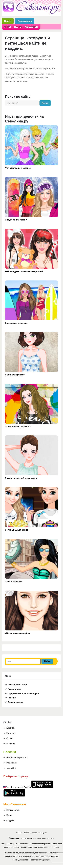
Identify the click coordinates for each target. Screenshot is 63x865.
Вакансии (11, 768)
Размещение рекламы (17, 757)
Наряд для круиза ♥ (15, 375)
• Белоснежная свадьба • (17, 633)
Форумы (10, 820)
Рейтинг (12, 698)
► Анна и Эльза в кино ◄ (18, 530)
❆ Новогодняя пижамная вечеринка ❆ (24, 271)
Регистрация (25, 21)
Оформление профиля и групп (23, 693)
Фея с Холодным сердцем (18, 168)
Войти (7, 21)
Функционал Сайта (17, 685)
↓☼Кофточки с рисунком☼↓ (18, 426)
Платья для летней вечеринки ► (21, 478)
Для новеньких (15, 702)
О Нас (9, 738)
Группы (9, 815)
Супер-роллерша (13, 581)
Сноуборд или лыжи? (16, 220)
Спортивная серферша (16, 323)
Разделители (14, 689)
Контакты (10, 733)
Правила (10, 743)
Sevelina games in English (18, 787)
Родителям (11, 763)
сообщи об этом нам (28, 77)
